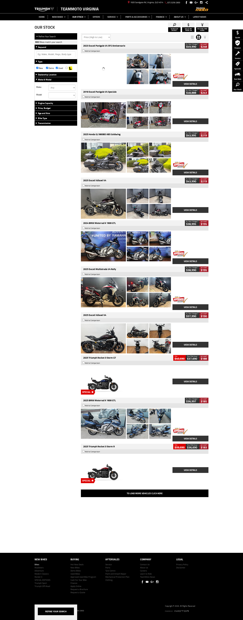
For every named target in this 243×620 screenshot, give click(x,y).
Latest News (199, 16)
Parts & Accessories (137, 16)
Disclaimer (180, 567)
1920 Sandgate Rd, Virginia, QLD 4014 (145, 2)
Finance (161, 16)
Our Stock (79, 16)
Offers (96, 16)
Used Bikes (75, 573)
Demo (50, 68)
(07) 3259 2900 (173, 2)
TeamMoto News (147, 576)
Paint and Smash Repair (115, 573)
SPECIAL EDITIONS (42, 580)
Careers (143, 570)
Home (42, 16)
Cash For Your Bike (79, 580)
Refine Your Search (46, 36)
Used (59, 68)
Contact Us (145, 564)
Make (38, 87)
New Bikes (59, 16)
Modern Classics (42, 573)
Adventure (39, 570)
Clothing (109, 580)
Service (112, 16)
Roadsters (39, 567)
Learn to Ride (146, 573)
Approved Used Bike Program (83, 576)
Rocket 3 (38, 576)
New (39, 68)
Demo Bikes (76, 570)
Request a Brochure (79, 589)
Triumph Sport (41, 583)
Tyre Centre (110, 570)
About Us (180, 16)
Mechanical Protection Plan (117, 576)
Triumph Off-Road (42, 586)
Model (39, 94)
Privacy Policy (182, 564)
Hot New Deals (77, 564)
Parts (107, 567)
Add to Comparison (92, 51)
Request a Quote (78, 592)
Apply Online (76, 586)
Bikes (37, 564)
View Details (190, 83)
